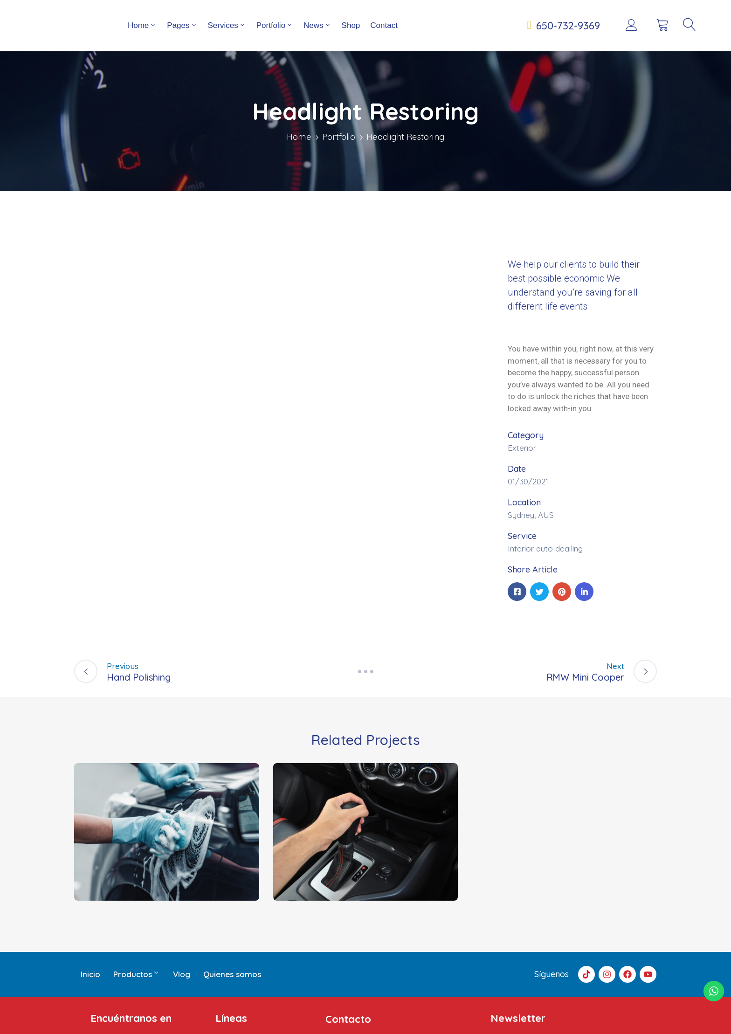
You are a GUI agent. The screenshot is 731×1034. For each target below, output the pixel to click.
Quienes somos (232, 993)
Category (526, 453)
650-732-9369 (568, 34)
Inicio (90, 993)
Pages (182, 34)
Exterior (522, 466)
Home (142, 34)
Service (522, 554)
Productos (136, 993)
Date (517, 487)
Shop (351, 34)
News (317, 34)
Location (524, 521)
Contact (384, 34)
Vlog (181, 993)
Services (227, 34)
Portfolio (274, 34)
